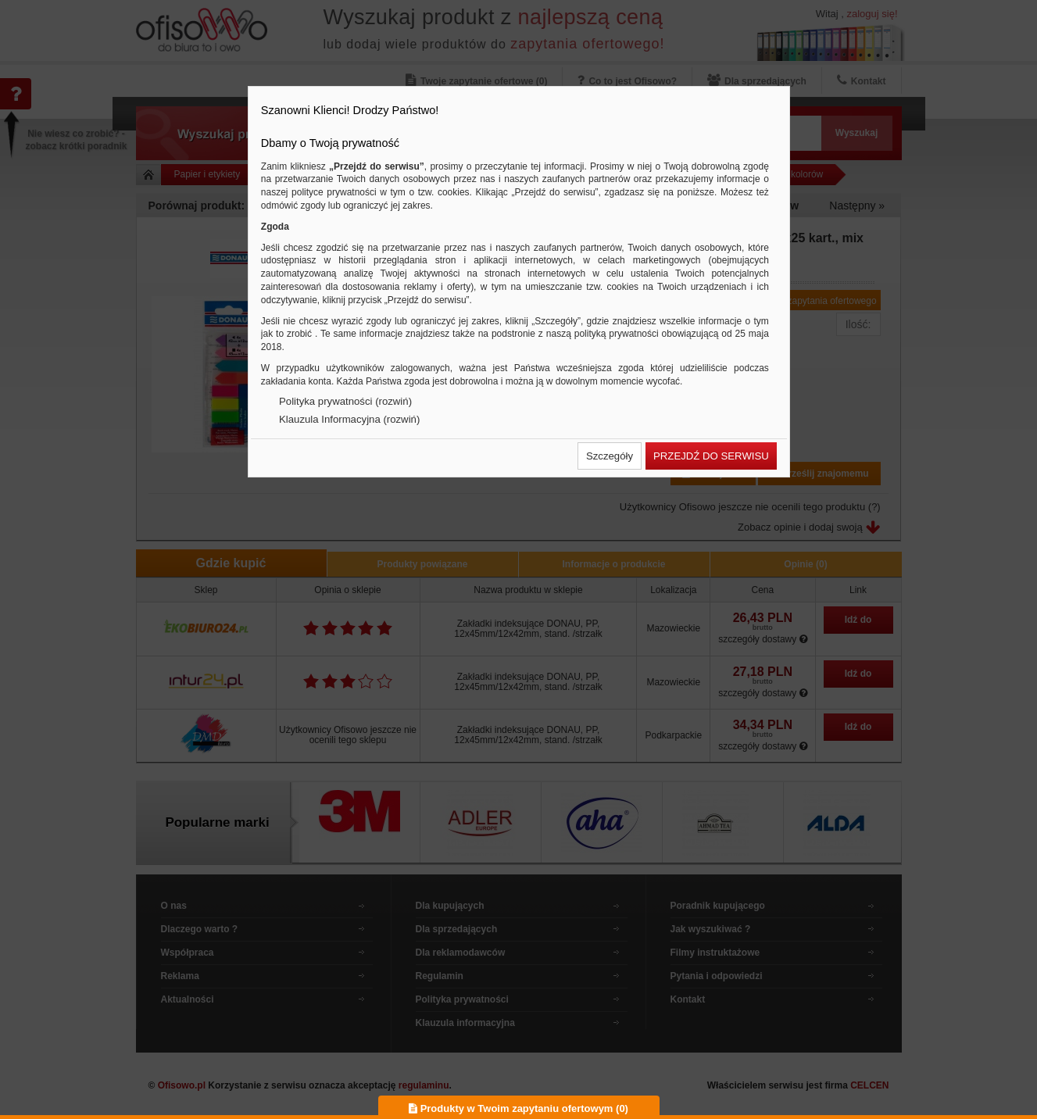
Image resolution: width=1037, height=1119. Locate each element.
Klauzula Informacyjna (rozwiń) (349, 419)
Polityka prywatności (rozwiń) (345, 401)
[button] (610, 456)
